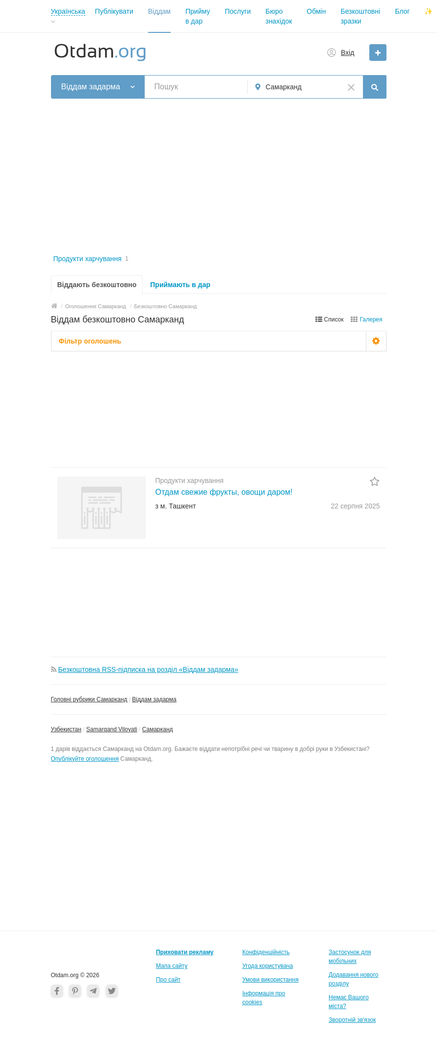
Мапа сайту (171, 965)
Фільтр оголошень (90, 341)
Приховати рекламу (184, 952)
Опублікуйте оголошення (85, 758)
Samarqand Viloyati (111, 729)
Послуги (238, 11)
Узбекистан (66, 729)
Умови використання (270, 979)
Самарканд (157, 729)
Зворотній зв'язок (352, 1019)
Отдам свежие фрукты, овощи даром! (224, 492)
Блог (402, 11)
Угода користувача (267, 965)
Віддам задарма (154, 699)
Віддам (159, 11)
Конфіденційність (265, 952)
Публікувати (114, 11)
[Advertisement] (218, 177)
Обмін (316, 11)
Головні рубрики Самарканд (89, 699)
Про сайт (168, 979)
